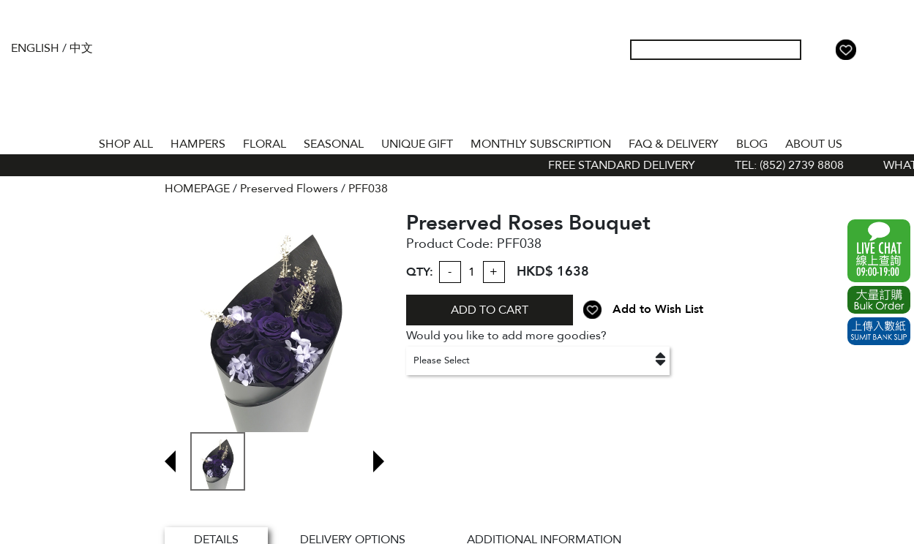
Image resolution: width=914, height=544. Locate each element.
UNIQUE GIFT (417, 144)
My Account (822, 49)
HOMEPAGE (197, 189)
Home (77, 141)
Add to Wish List (658, 309)
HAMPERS (198, 144)
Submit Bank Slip (878, 331)
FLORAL (264, 144)
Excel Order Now (878, 300)
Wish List (846, 49)
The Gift (456, 78)
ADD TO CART (489, 310)
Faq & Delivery (674, 144)
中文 (81, 48)
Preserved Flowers (289, 189)
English (35, 48)
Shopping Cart (869, 49)
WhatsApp (878, 250)
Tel (893, 49)
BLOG (752, 144)
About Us (813, 144)
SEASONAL (334, 144)
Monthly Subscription (541, 144)
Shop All (126, 144)
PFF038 (368, 189)
